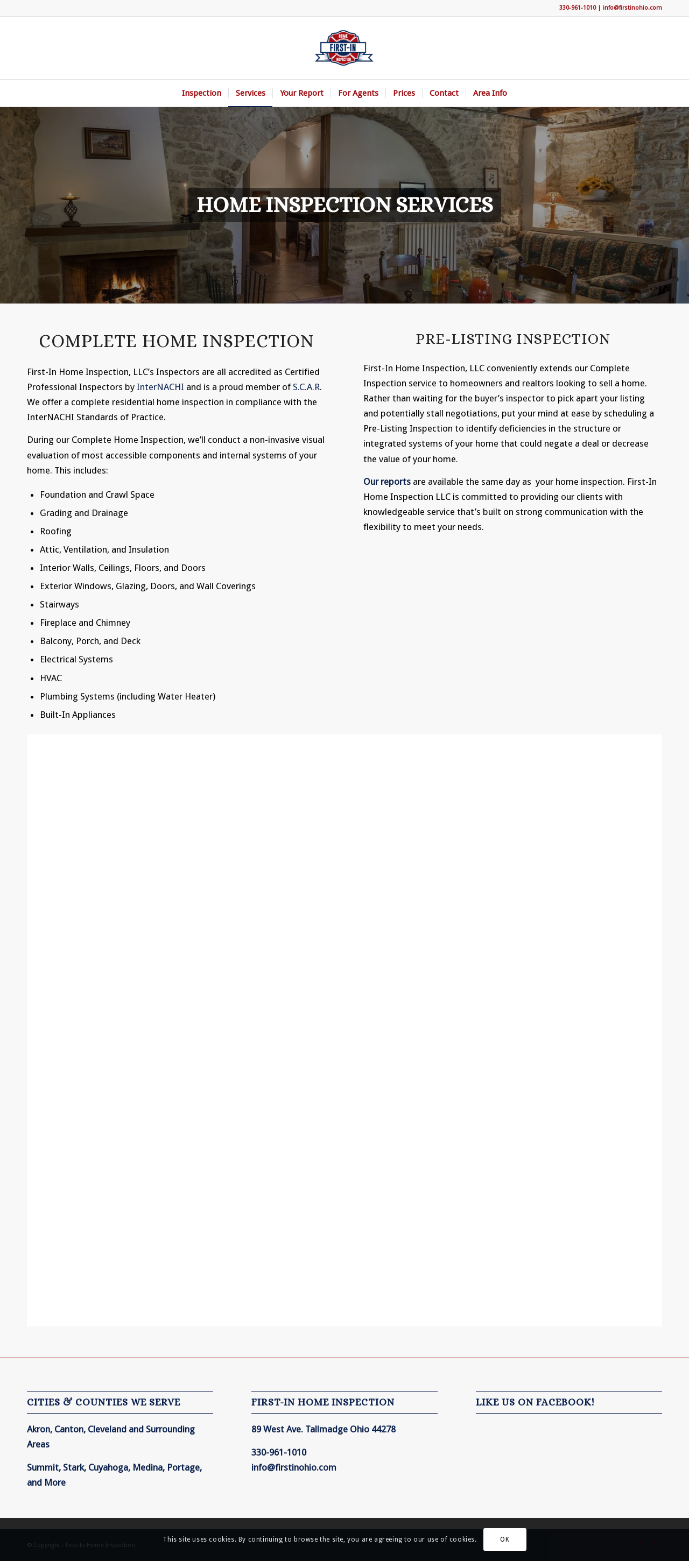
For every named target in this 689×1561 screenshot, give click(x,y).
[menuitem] (201, 93)
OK (504, 1539)
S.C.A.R (306, 387)
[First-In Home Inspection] (344, 48)
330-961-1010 (577, 7)
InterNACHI (160, 387)
